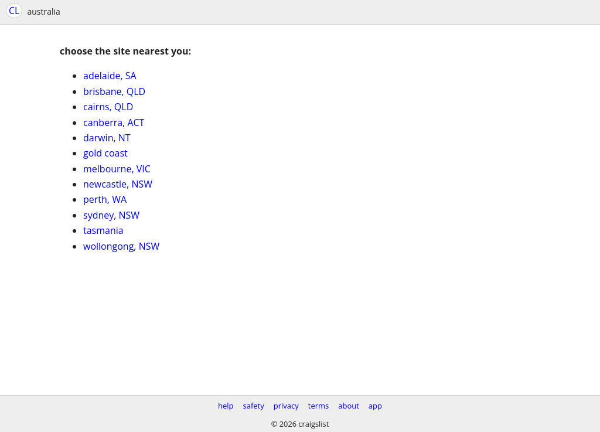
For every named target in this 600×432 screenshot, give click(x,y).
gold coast (105, 153)
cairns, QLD (108, 106)
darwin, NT (107, 137)
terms (318, 405)
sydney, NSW (111, 215)
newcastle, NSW (117, 184)
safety (253, 405)
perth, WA (105, 199)
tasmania (103, 230)
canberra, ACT (113, 122)
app (375, 405)
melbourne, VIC (117, 168)
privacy (286, 405)
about (348, 405)
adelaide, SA (110, 75)
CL (14, 10)
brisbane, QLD (114, 91)
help (226, 405)
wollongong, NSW (121, 246)
